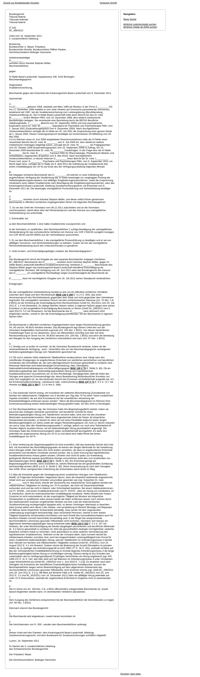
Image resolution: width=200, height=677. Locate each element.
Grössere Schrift (108, 2)
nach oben (135, 673)
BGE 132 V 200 (64, 294)
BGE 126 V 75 (78, 368)
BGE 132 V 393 (30, 384)
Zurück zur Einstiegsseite (16, 2)
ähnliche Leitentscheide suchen (139, 24)
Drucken (34, 2)
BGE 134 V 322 (80, 523)
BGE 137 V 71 (86, 382)
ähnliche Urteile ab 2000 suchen (140, 27)
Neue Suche (129, 19)
